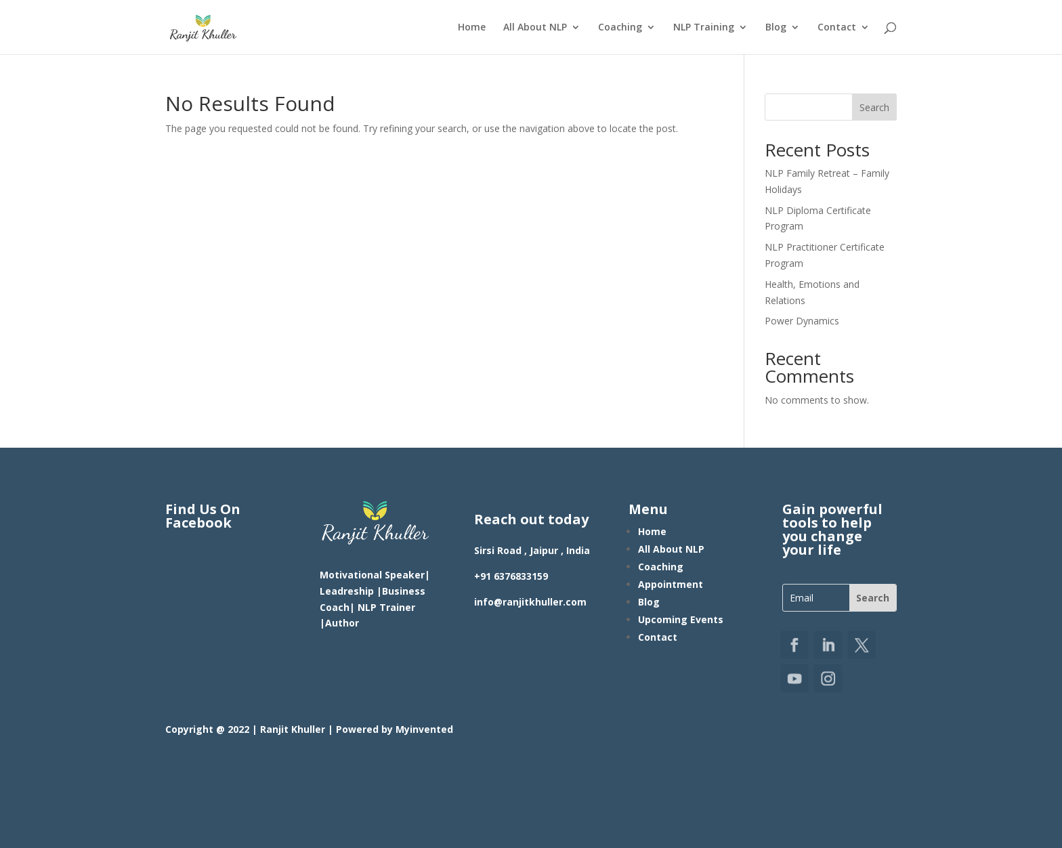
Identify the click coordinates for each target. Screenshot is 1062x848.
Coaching (620, 27)
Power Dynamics (802, 320)
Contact (836, 27)
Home (472, 27)
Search (874, 107)
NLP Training (703, 27)
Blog (775, 27)
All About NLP (535, 27)
